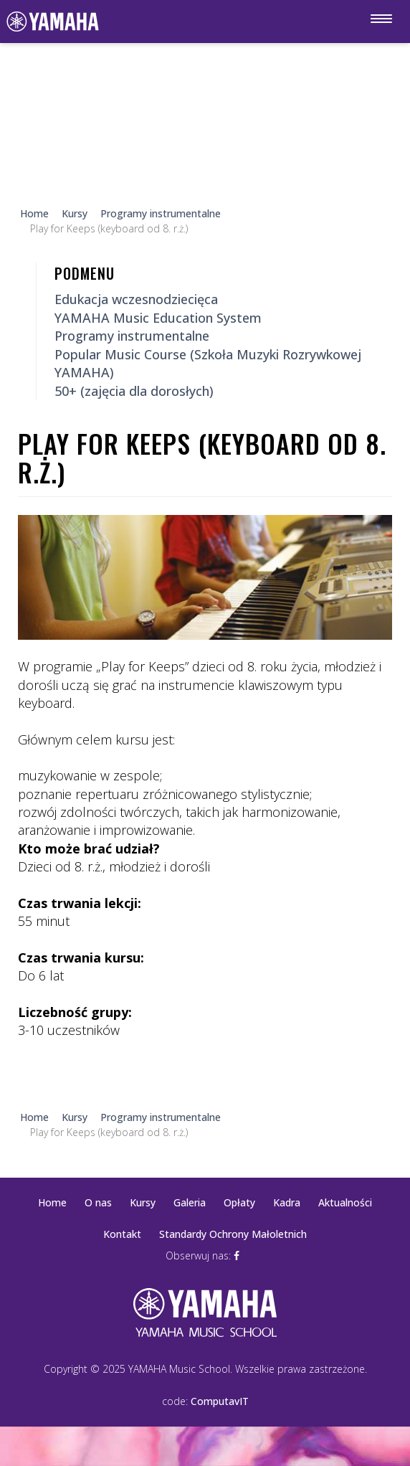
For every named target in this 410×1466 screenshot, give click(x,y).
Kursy (143, 1202)
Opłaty (239, 1202)
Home (52, 1202)
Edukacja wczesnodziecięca (136, 299)
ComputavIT (220, 1401)
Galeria (189, 1202)
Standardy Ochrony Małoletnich (233, 1234)
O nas (98, 1202)
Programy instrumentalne (131, 335)
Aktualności (345, 1202)
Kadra (286, 1202)
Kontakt (122, 1234)
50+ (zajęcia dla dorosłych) (134, 390)
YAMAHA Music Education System (158, 317)
